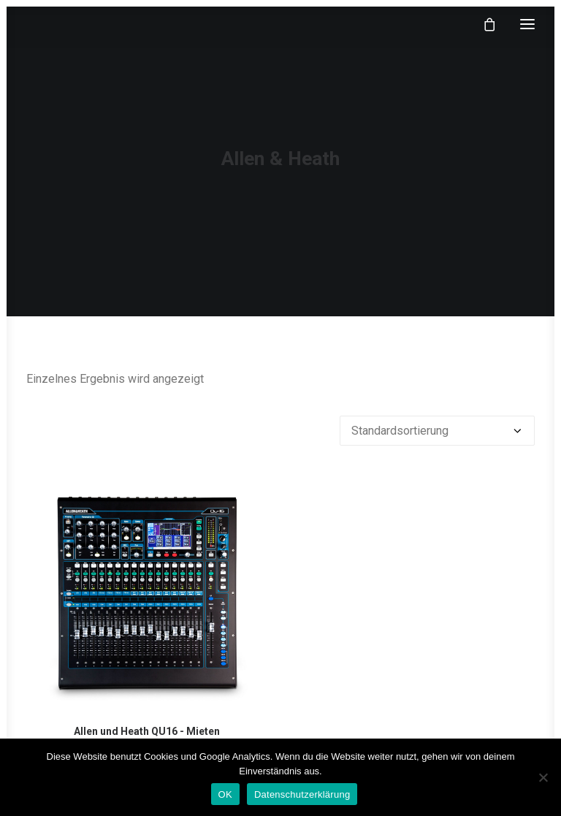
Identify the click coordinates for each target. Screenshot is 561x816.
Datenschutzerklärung (302, 794)
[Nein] (542, 777)
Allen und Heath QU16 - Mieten (147, 731)
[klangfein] (70, 24)
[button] (527, 24)
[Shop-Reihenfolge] (437, 431)
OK (225, 794)
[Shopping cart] (483, 24)
